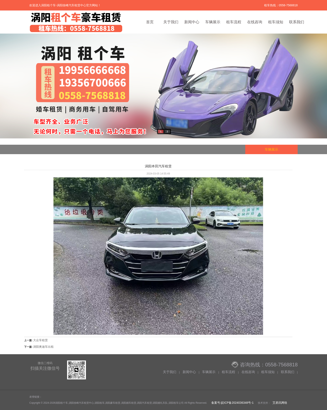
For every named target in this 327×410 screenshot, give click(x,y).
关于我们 (170, 22)
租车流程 (233, 22)
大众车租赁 (40, 340)
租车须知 (275, 22)
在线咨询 (254, 22)
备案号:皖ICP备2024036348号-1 (231, 402)
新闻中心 (191, 22)
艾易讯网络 (279, 402)
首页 (150, 22)
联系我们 (296, 22)
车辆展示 (212, 22)
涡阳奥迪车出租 (43, 346)
